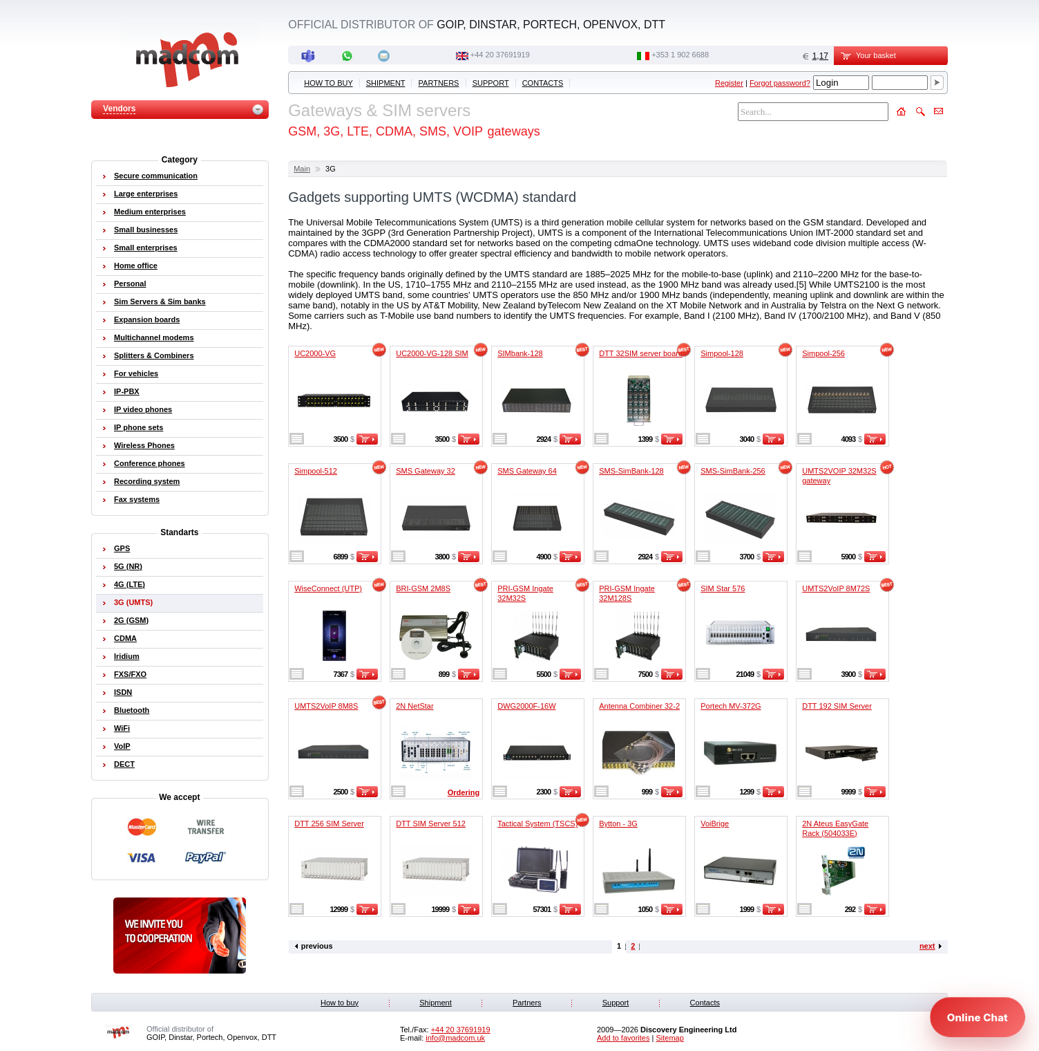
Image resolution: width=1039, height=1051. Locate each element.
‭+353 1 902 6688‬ (680, 54)
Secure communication (156, 175)
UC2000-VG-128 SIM (432, 353)
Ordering (463, 792)
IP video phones (143, 409)
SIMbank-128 (519, 353)
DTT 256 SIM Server (329, 823)
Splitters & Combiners (154, 355)
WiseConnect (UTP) (328, 588)
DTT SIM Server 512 (431, 823)
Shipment (386, 83)
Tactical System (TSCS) (537, 823)
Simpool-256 (823, 353)
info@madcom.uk (455, 1038)
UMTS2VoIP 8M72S (836, 588)
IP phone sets (138, 427)
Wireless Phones (144, 445)
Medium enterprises (150, 211)
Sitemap (669, 1038)
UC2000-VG (315, 353)
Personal (130, 283)
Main (302, 169)
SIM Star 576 (722, 588)
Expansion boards (147, 319)
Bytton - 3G (618, 823)
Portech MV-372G (730, 706)
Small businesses (146, 229)
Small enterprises (146, 247)
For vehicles (136, 373)
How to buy (328, 83)
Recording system (147, 481)
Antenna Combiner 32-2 (639, 706)
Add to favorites (623, 1038)
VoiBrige (714, 823)
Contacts (543, 83)
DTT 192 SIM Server (837, 706)
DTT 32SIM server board (641, 353)
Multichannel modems (154, 337)
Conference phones (149, 463)
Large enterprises (146, 193)
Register (729, 83)
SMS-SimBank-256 (732, 471)
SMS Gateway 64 (527, 471)
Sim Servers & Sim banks (160, 301)
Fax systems (137, 499)
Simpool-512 (315, 471)
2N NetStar (414, 706)
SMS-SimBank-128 (631, 471)
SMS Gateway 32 (425, 471)
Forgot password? (780, 83)
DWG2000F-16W (526, 706)
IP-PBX (127, 391)
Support (491, 83)
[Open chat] (977, 1017)
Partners (439, 83)
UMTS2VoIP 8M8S (326, 706)
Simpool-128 (721, 353)
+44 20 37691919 (500, 54)
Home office (136, 265)
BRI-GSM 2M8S (423, 588)
